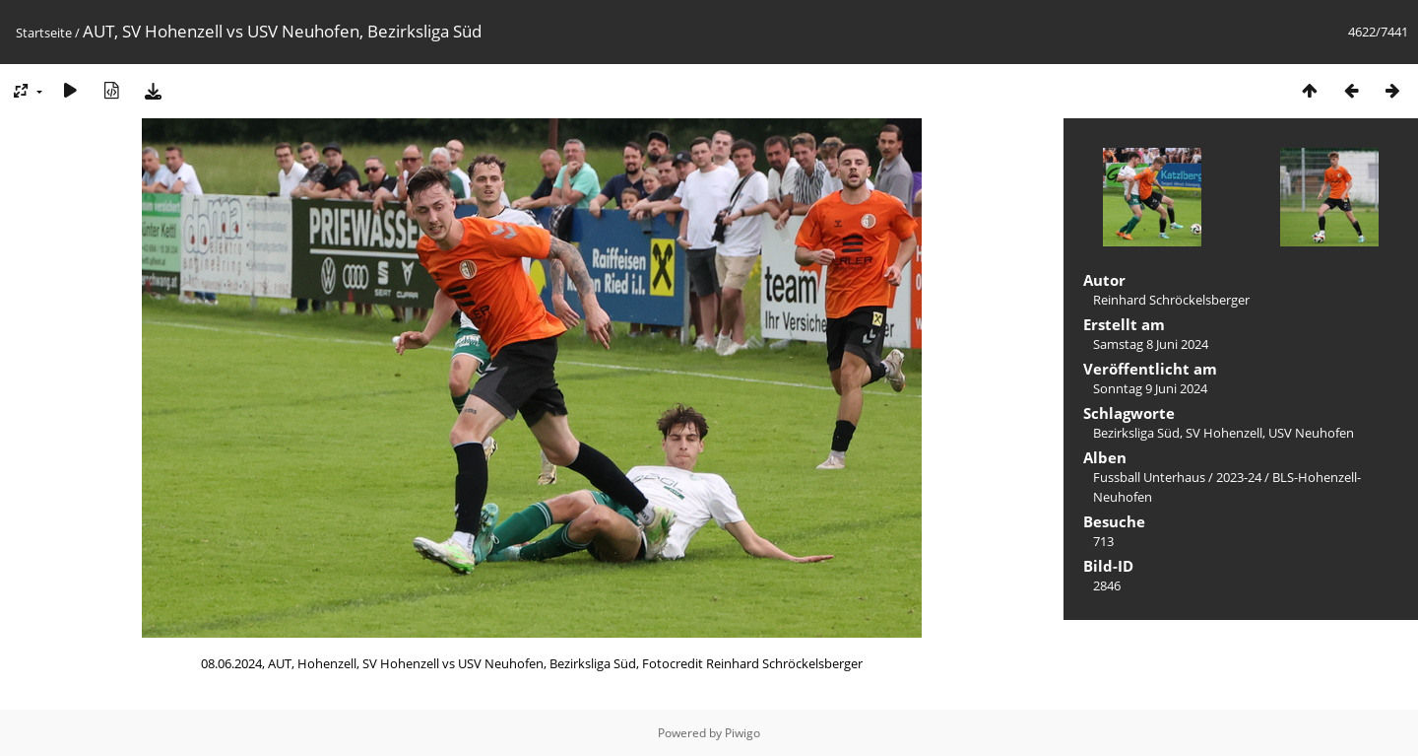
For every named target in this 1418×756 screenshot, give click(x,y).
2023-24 (1238, 477)
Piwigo (742, 732)
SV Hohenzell (1224, 433)
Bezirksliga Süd (1136, 433)
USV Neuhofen (1311, 433)
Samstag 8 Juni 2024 (1150, 344)
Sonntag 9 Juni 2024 (1150, 388)
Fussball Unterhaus (1149, 477)
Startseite (44, 32)
